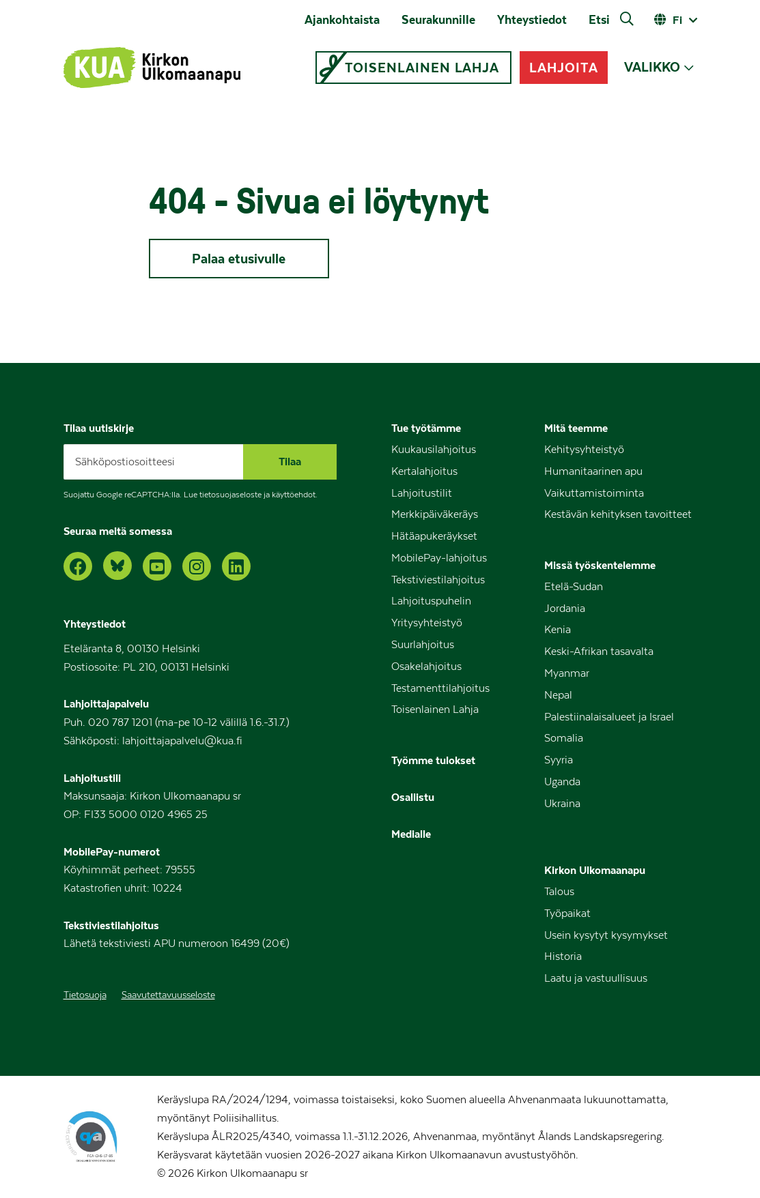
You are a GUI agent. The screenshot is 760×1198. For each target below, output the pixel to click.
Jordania (564, 608)
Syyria (558, 760)
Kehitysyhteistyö (584, 449)
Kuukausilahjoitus (433, 449)
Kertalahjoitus (424, 471)
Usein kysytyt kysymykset (606, 935)
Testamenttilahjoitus (440, 688)
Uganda (562, 782)
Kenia (557, 630)
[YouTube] (157, 566)
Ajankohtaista (342, 20)
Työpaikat (567, 913)
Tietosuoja (85, 995)
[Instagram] (196, 566)
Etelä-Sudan (573, 587)
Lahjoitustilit (421, 493)
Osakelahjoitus (426, 666)
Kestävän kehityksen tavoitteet (618, 514)
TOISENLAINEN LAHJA (422, 67)
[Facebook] (78, 566)
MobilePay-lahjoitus (439, 558)
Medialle (411, 834)
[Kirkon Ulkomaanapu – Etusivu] (152, 67)
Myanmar (566, 673)
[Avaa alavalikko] (688, 68)
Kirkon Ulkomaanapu (594, 870)
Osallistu (412, 797)
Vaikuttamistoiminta (594, 493)
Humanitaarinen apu (593, 471)
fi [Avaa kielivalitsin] (677, 20)
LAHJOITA (563, 67)
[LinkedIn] (236, 566)
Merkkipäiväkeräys (434, 514)
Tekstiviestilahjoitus (438, 580)
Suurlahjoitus (422, 645)
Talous (559, 892)
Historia (563, 956)
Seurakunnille (438, 20)
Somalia (563, 738)
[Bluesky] (117, 565)
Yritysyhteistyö (426, 623)
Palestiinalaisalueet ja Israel (609, 717)
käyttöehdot (293, 494)
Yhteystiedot (532, 20)
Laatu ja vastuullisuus (595, 978)
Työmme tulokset (433, 760)
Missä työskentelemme (600, 565)
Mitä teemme (576, 428)
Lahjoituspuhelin (431, 601)
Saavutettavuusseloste (168, 995)
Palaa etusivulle (238, 258)
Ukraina (562, 804)
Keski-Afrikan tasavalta (598, 651)
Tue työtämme (426, 428)
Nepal (558, 695)
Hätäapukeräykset (434, 536)
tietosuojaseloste (230, 494)
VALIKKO (652, 66)
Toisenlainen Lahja (435, 709)
